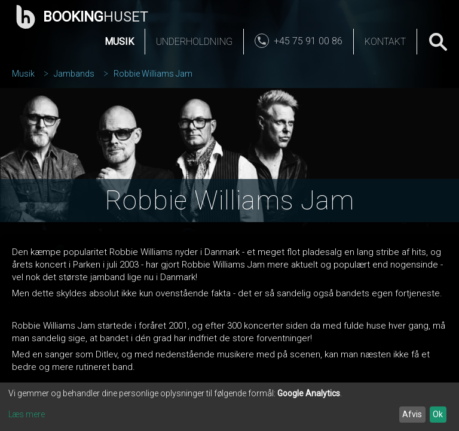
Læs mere (26, 414)
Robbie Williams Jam (153, 73)
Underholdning (194, 41)
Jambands (74, 73)
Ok (438, 414)
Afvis (412, 414)
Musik (119, 41)
